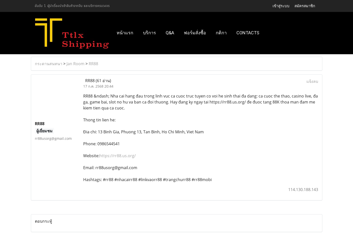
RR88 (93, 63)
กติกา (221, 32)
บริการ (149, 32)
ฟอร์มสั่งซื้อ (195, 32)
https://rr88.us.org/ (117, 155)
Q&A (170, 32)
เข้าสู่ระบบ (281, 5)
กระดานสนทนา (48, 63)
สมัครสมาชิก (304, 5)
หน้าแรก (125, 32)
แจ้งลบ (312, 81)
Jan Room (75, 63)
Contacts (247, 32)
